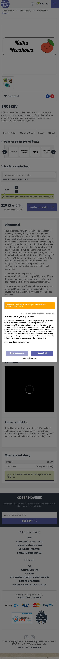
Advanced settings (29, 358)
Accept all (42, 353)
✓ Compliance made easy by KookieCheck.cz (38, 313)
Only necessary (17, 353)
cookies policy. (23, 342)
